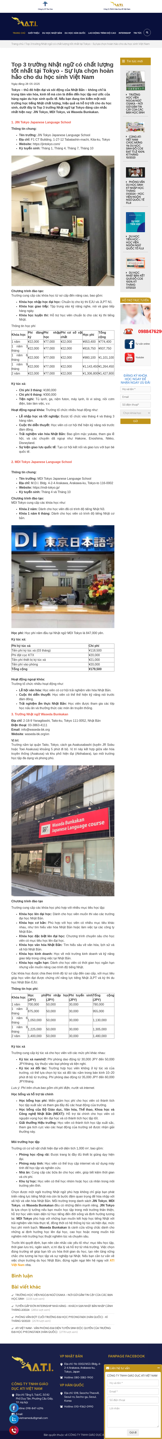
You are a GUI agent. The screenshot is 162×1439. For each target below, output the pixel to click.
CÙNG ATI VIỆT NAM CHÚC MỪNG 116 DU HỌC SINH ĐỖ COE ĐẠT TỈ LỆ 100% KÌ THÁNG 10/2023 (135, 147)
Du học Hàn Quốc (75, 33)
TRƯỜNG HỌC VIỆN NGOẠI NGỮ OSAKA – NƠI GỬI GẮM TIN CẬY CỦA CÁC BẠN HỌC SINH (135, 103)
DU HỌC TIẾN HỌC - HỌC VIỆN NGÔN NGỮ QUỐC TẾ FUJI (135, 242)
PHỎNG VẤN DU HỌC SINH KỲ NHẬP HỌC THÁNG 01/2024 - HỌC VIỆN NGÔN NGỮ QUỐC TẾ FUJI (135, 192)
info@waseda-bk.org (35, 729)
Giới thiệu (33, 33)
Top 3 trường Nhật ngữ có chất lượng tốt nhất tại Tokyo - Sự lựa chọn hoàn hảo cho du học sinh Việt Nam (87, 44)
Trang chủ (19, 33)
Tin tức (138, 33)
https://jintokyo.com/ (46, 144)
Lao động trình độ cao (102, 33)
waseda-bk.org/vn (37, 734)
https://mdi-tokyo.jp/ (46, 487)
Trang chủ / (18, 44)
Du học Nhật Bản (52, 33)
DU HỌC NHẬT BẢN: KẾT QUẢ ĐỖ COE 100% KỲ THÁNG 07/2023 (135, 280)
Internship (125, 33)
